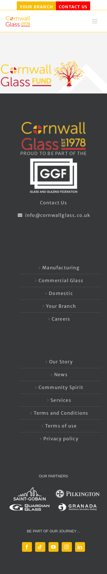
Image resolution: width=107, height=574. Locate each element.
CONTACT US (73, 6)
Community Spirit (61, 387)
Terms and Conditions (61, 413)
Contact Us (53, 202)
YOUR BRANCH (36, 6)
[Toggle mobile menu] (95, 23)
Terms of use (61, 426)
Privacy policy (60, 438)
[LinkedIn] (80, 547)
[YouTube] (53, 547)
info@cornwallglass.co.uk (53, 215)
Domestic (61, 293)
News (61, 374)
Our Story (61, 362)
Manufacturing (61, 267)
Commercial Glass (61, 280)
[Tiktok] (40, 547)
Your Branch (61, 306)
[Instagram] (67, 547)
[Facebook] (27, 547)
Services (61, 400)
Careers (61, 319)
